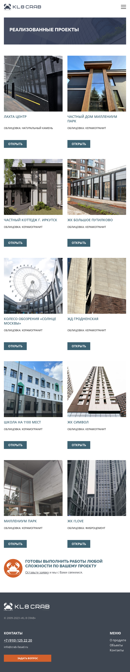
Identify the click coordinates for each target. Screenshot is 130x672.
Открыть (15, 144)
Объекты (116, 645)
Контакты (117, 650)
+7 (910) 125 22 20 (18, 640)
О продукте (118, 640)
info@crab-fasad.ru (16, 647)
